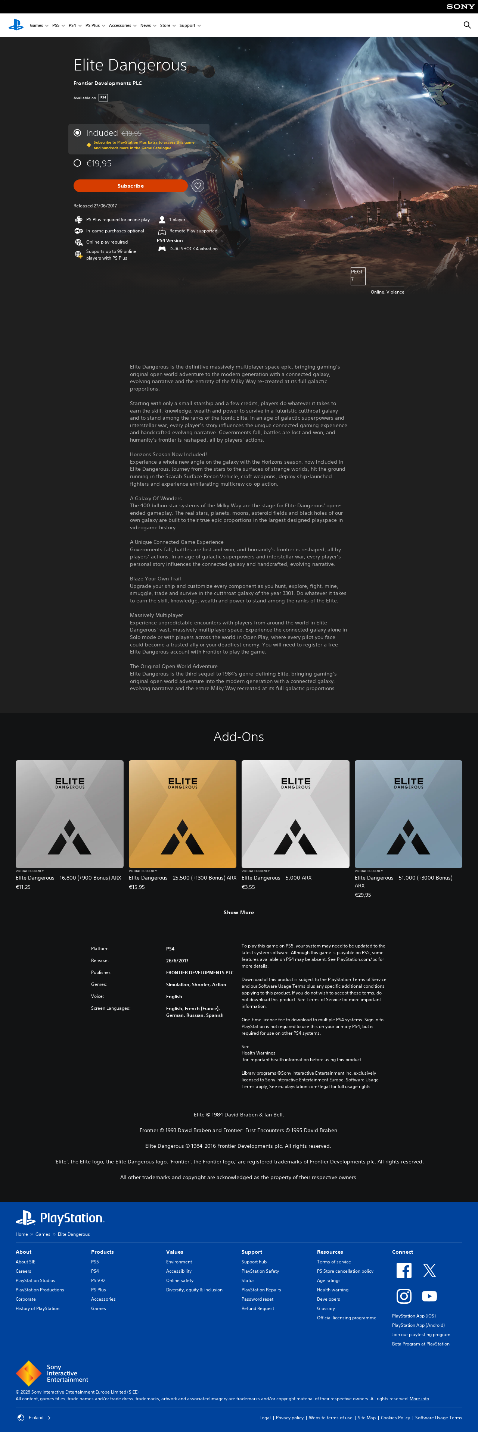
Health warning (332, 1290)
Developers (328, 1299)
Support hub (254, 1262)
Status (248, 1280)
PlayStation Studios (35, 1280)
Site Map (367, 1417)
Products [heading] (102, 1251)
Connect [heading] (402, 1251)
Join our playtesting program (421, 1334)
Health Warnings (259, 1053)
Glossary (326, 1308)
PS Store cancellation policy (345, 1271)
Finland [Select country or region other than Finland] (34, 1418)
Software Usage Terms (438, 1417)
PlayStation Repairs (261, 1290)
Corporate (26, 1299)
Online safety (179, 1280)
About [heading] (23, 1251)
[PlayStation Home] (16, 25)
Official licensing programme (346, 1318)
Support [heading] (252, 1251)
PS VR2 (98, 1280)
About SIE (25, 1262)
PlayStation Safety (260, 1271)
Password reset (257, 1299)
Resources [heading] (330, 1251)
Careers (23, 1271)
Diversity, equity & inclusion (194, 1290)
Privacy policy (290, 1417)
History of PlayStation (37, 1308)
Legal (265, 1417)
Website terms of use (331, 1417)
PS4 (72, 25)
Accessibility (179, 1271)
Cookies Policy (395, 1417)
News (145, 25)
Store (165, 25)
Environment (179, 1262)
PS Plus (93, 25)
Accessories (120, 25)
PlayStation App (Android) (418, 1325)
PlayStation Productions (40, 1290)
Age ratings (329, 1280)
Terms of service (334, 1262)
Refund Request (258, 1308)
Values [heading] (174, 1251)
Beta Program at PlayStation (421, 1344)
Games (36, 25)
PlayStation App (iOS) (414, 1316)
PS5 (55, 25)
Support (187, 25)
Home (22, 1234)
